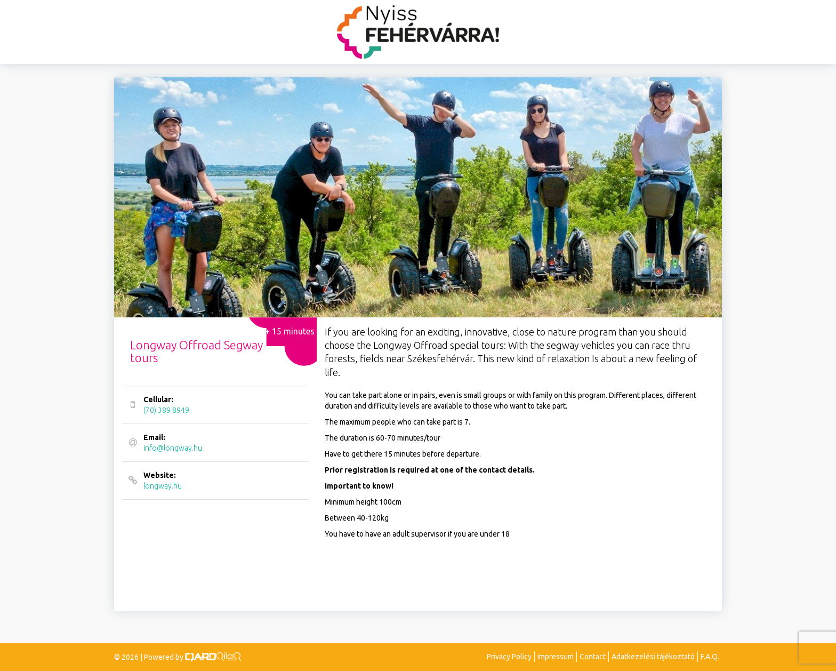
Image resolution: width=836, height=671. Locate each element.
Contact (593, 656)
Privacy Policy (509, 656)
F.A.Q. (710, 656)
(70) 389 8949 (214, 404)
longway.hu (214, 480)
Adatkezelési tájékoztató (653, 656)
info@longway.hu (214, 442)
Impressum (555, 656)
